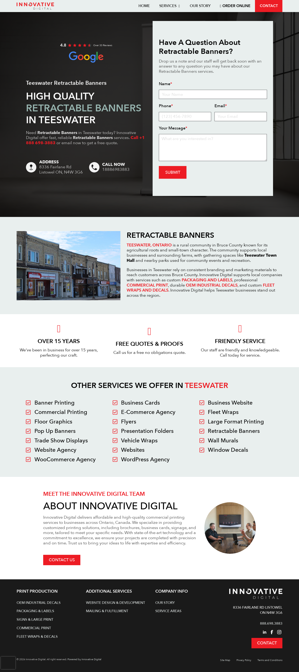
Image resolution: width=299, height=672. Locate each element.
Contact (269, 6)
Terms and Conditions (269, 660)
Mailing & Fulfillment (107, 611)
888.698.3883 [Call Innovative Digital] (271, 623)
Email (220, 106)
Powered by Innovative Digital (84, 659)
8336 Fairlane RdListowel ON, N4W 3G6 (61, 170)
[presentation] (8, 663)
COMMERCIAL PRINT (147, 285)
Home (144, 6)
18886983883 (116, 169)
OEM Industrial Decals (39, 602)
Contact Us (62, 560)
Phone (166, 106)
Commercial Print (34, 628)
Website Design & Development (115, 602)
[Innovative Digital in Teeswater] (67, 402)
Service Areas (168, 611)
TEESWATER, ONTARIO (149, 245)
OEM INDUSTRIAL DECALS (212, 285)
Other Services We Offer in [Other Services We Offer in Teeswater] (149, 385)
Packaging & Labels (35, 611)
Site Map (225, 660)
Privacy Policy (244, 660)
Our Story (200, 6)
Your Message (173, 128)
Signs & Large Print (35, 619)
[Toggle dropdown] (179, 6)
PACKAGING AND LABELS (207, 280)
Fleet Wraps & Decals (37, 636)
